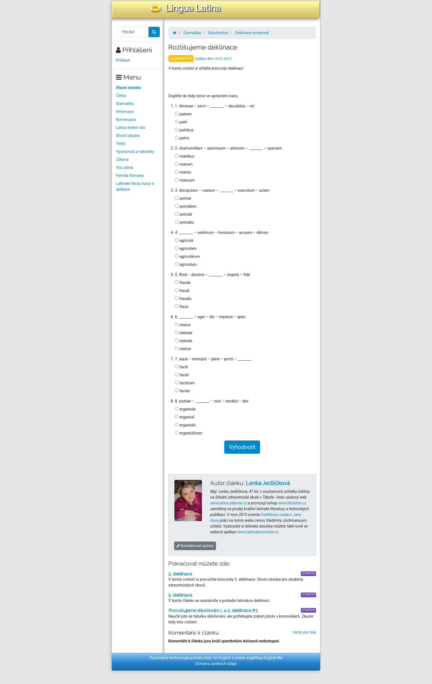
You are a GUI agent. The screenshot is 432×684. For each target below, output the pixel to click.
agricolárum (187, 256)
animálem (185, 206)
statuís (183, 349)
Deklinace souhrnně (252, 33)
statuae (183, 333)
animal (183, 198)
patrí (181, 122)
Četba (121, 95)
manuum (185, 180)
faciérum (185, 383)
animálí (183, 214)
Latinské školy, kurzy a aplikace (135, 186)
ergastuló (185, 425)
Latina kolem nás (130, 127)
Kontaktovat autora (195, 546)
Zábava (122, 159)
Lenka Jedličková (268, 483)
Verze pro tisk (304, 632)
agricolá (184, 240)
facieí (182, 375)
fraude (182, 282)
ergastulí (184, 417)
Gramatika (125, 103)
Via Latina (124, 167)
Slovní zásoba (128, 135)
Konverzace (126, 119)
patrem (183, 114)
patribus (184, 130)
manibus (184, 156)
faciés (182, 391)
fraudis (183, 298)
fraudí (182, 290)
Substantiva (218, 33)
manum (184, 164)
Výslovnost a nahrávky (135, 151)
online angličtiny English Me (258, 658)
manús (183, 172)
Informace (125, 111)
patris (182, 138)
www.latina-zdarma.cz (228, 503)
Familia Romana (130, 175)
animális (184, 222)
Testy (120, 143)
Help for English (217, 658)
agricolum (186, 264)
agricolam (186, 248)
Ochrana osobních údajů (216, 663)
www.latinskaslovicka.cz (258, 532)
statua (182, 325)
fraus (181, 306)
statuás (183, 341)
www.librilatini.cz (292, 503)
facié (181, 367)
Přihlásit (123, 60)
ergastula (185, 409)
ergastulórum (188, 433)
